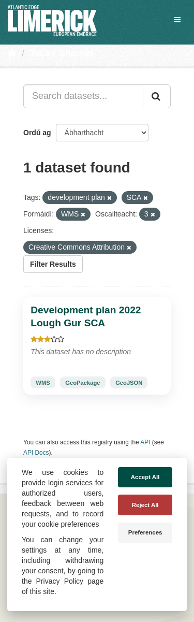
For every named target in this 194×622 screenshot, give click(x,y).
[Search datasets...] (83, 96)
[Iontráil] (157, 96)
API (145, 442)
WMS (43, 383)
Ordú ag (37, 132)
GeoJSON (128, 383)
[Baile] (12, 53)
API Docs (36, 452)
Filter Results (53, 264)
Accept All (145, 477)
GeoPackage (82, 383)
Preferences (145, 532)
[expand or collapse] (177, 19)
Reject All (145, 505)
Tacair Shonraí (61, 53)
